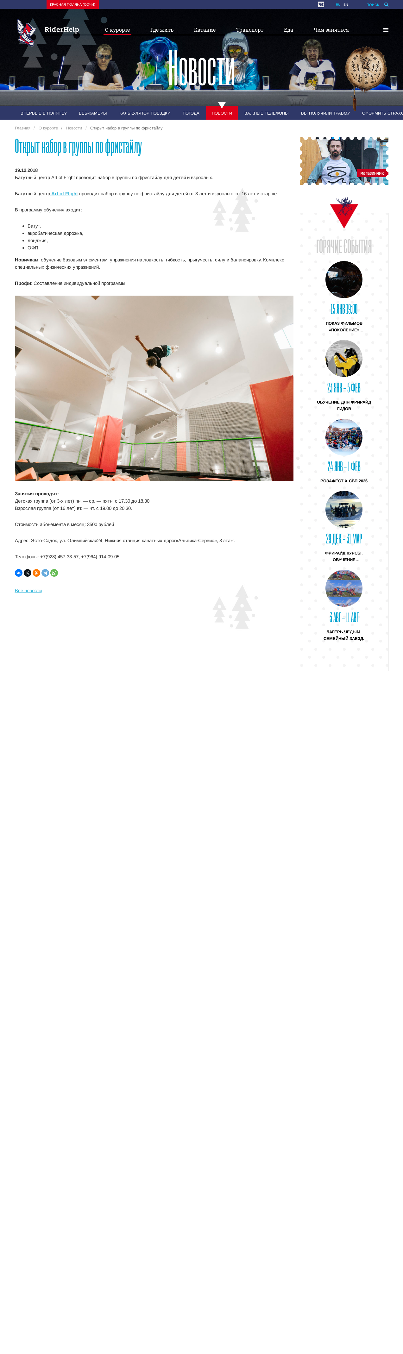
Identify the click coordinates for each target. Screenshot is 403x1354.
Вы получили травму (325, 113)
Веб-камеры (93, 113)
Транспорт (249, 29)
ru (338, 4)
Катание (205, 29)
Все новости (28, 590)
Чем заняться (331, 29)
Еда (288, 29)
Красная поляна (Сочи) (72, 4)
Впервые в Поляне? (43, 113)
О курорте (117, 29)
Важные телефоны (266, 113)
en (345, 4)
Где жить (161, 29)
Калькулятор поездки (144, 113)
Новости (222, 113)
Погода (191, 113)
